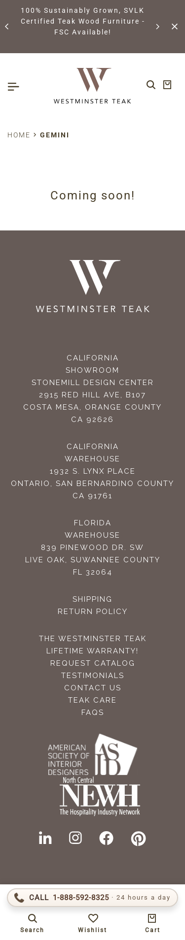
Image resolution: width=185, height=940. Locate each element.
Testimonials (92, 675)
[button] (7, 26)
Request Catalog (92, 663)
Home (19, 135)
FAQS (92, 712)
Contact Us (92, 687)
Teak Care (92, 700)
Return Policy (93, 611)
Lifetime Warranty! (92, 651)
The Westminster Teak (93, 638)
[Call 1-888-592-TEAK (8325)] (92, 897)
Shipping (92, 599)
